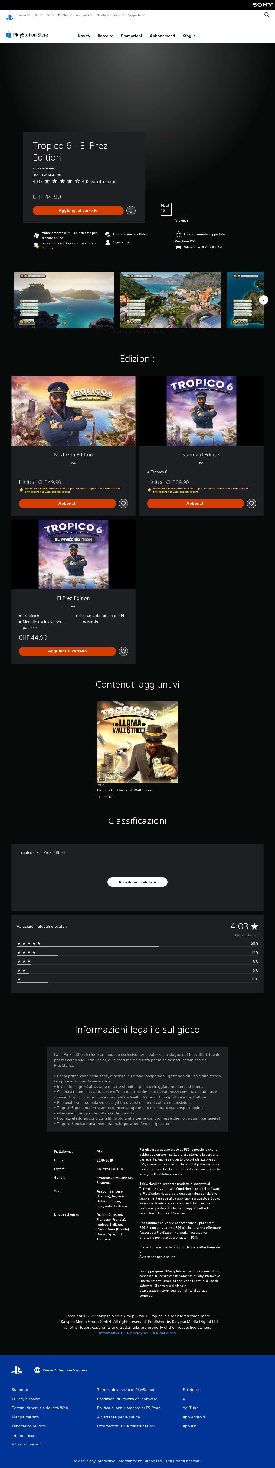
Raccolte (105, 30)
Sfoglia (189, 30)
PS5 (36, 15)
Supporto (134, 15)
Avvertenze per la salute (157, 1251)
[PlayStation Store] (28, 29)
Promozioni (131, 30)
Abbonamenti (162, 30)
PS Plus (63, 15)
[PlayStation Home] (9, 15)
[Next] (263, 294)
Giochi (21, 15)
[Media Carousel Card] (64, 295)
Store (117, 15)
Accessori (82, 15)
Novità (101, 15)
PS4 (48, 15)
